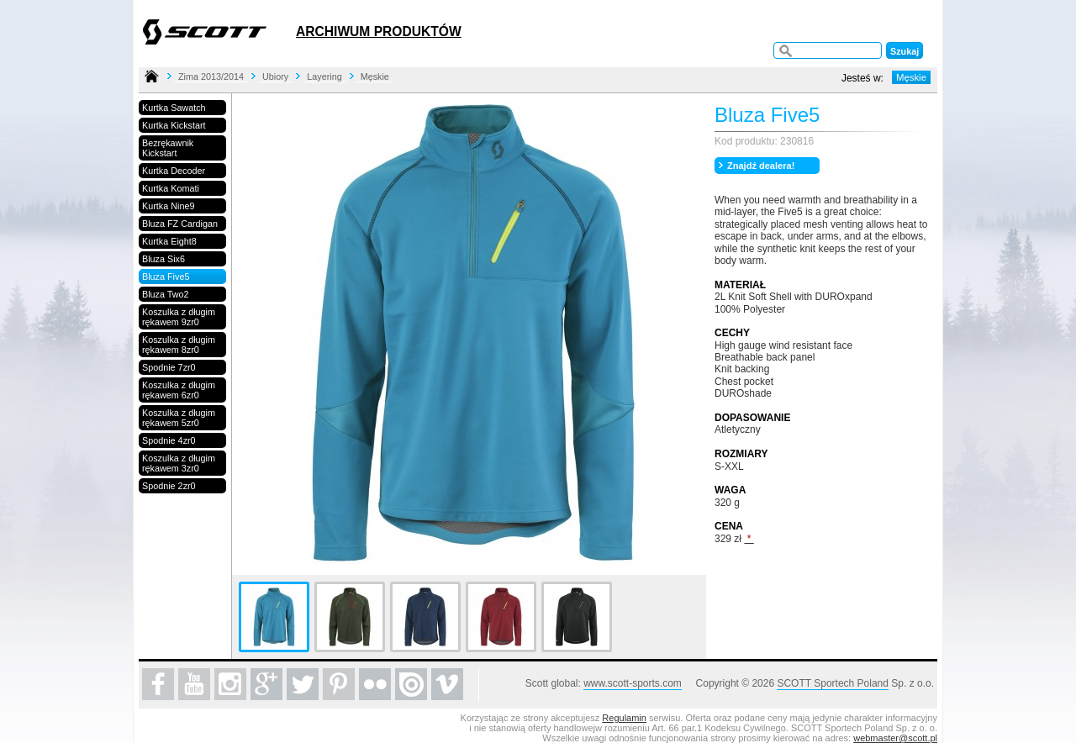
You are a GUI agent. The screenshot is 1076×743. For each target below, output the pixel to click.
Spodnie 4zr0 (169, 440)
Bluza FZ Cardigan (180, 224)
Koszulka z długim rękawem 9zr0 (178, 317)
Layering (324, 76)
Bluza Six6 (163, 259)
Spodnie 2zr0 (169, 486)
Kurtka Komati (170, 188)
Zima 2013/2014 (211, 76)
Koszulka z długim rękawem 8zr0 (178, 345)
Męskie (375, 76)
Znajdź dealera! (760, 166)
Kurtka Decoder (173, 171)
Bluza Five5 (165, 276)
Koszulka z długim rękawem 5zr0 (178, 418)
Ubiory (275, 76)
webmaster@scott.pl (895, 738)
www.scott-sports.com (632, 683)
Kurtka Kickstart (174, 125)
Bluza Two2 (165, 294)
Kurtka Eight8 (169, 241)
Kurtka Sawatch (174, 108)
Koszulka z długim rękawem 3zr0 (178, 463)
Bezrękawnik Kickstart (167, 148)
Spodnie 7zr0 (169, 367)
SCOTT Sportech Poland (833, 683)
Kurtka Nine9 (168, 206)
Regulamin (624, 718)
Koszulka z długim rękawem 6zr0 (178, 390)
